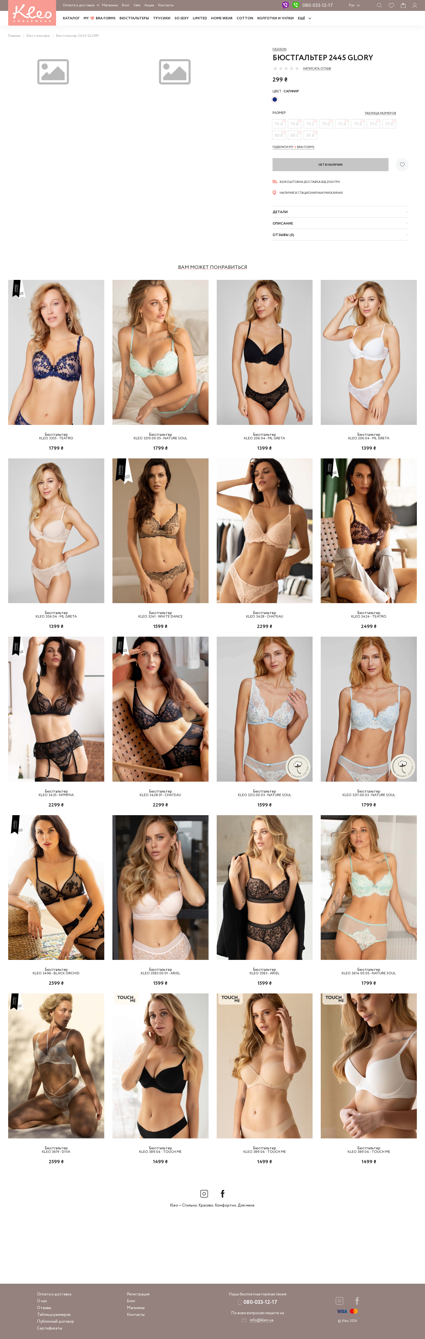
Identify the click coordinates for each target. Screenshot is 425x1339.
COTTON (245, 18)
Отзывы (44, 1308)
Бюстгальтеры (134, 18)
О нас (42, 1301)
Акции (149, 5)
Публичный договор (55, 1322)
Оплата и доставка (78, 5)
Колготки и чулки (275, 18)
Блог (126, 5)
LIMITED (200, 18)
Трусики (161, 18)
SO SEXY (182, 18)
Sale (137, 5)
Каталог (71, 18)
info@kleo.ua (261, 1320)
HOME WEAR (222, 18)
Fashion (279, 49)
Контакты (166, 5)
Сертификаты (49, 1328)
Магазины (110, 5)
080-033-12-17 (317, 5)
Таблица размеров (54, 1315)
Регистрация (138, 1294)
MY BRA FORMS (99, 18)
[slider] (286, 68)
